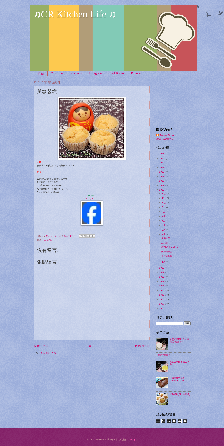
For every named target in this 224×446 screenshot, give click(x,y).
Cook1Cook (116, 73)
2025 (162, 153)
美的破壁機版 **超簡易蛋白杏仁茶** (179, 340)
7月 (164, 216)
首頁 (41, 73)
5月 (164, 220)
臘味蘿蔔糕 (166, 256)
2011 (162, 286)
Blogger (133, 439)
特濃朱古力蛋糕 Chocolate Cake (177, 379)
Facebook (75, 73)
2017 (162, 185)
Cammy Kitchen (167, 135)
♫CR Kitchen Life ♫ (75, 14)
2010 (162, 290)
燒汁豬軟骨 (166, 251)
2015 (162, 268)
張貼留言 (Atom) (48, 352)
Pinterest (136, 73)
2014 (162, 272)
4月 (164, 225)
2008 (162, 299)
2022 (162, 162)
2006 (162, 308)
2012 (162, 281)
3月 (164, 230)
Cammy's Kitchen (91, 199)
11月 (164, 198)
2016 (162, 190)
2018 (162, 181)
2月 (164, 234)
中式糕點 (48, 240)
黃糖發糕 (165, 238)
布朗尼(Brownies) (169, 247)
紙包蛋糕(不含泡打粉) (180, 394)
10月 (164, 203)
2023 (162, 158)
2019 (162, 176)
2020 (162, 172)
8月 (164, 211)
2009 (162, 295)
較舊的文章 (142, 346)
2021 (162, 167)
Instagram (95, 73)
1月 (164, 262)
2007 (162, 304)
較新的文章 (41, 346)
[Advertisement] (176, 101)
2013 (162, 277)
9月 (164, 207)
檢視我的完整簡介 (164, 139)
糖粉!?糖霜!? (164, 355)
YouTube (57, 73)
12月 (164, 193)
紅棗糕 (164, 242)
